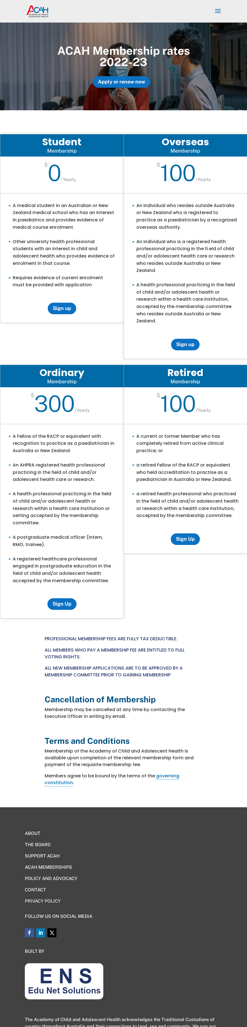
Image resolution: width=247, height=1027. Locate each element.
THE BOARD (38, 844)
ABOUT (32, 833)
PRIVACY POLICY (43, 901)
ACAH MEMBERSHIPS (48, 867)
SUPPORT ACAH (42, 856)
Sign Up (62, 604)
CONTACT (35, 889)
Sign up (62, 308)
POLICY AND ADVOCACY (51, 878)
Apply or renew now (121, 82)
